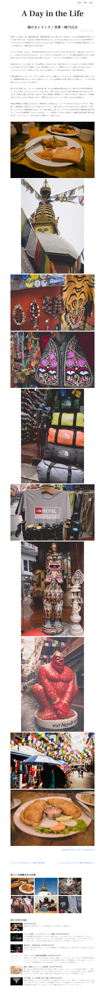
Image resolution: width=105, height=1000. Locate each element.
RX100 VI (79, 850)
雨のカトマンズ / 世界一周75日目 (52, 27)
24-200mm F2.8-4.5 (89, 850)
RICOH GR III (71, 850)
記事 (90, 3)
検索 (79, 3)
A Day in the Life (52, 13)
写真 (85, 3)
